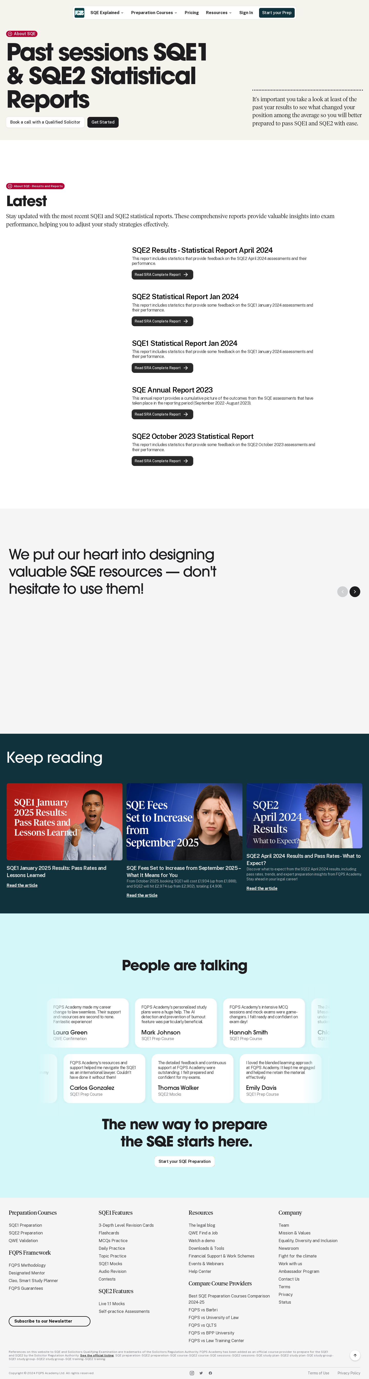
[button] (107, 13)
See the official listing (97, 1355)
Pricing (192, 12)
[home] (79, 13)
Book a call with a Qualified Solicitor (45, 122)
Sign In (246, 12)
